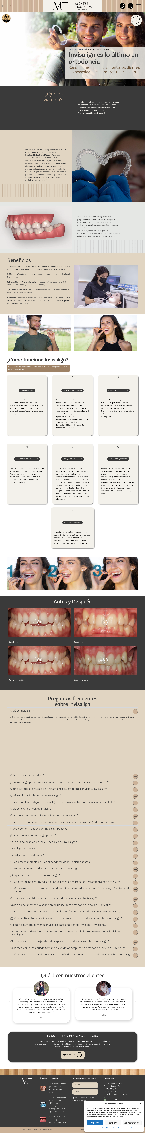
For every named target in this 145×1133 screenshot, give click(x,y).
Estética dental (80, 49)
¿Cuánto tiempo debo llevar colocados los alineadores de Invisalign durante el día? (62, 822)
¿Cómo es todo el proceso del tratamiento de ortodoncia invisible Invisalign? (58, 789)
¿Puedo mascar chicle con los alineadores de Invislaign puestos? (50, 862)
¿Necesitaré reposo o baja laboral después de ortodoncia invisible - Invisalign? (59, 941)
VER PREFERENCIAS (132, 1123)
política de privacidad (80, 1101)
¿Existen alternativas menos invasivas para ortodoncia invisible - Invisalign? (58, 925)
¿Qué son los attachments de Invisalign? (35, 795)
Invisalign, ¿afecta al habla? (27, 855)
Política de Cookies (103, 1128)
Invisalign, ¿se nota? (22, 848)
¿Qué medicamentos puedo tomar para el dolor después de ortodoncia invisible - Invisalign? (68, 948)
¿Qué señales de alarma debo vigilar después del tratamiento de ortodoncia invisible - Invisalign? (71, 954)
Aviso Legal (128, 1128)
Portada (71, 49)
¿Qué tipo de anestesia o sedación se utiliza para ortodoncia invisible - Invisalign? (61, 905)
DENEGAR (113, 1123)
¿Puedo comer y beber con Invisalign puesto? (38, 829)
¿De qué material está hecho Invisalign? (35, 875)
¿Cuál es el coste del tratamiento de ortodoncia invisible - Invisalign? (53, 898)
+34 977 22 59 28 (110, 1091)
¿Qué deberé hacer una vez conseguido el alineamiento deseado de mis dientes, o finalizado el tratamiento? (69, 890)
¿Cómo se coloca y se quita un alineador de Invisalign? (44, 815)
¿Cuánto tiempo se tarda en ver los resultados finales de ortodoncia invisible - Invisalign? (66, 912)
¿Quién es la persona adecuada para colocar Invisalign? (45, 868)
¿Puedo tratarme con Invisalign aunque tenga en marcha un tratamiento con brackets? (65, 882)
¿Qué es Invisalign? (22, 711)
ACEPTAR (95, 1123)
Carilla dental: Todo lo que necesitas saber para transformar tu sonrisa (57, 1088)
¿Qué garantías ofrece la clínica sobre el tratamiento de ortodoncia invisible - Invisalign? (66, 918)
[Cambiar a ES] (3, 6)
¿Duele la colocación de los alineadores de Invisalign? (43, 842)
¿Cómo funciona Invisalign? (27, 775)
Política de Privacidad (116, 1128)
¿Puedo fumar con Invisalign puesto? (33, 835)
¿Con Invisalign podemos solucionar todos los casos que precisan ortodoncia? (59, 782)
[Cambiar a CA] (9, 6)
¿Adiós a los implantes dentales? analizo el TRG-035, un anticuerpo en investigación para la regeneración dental (57, 1104)
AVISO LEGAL (27, 1130)
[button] (140, 1103)
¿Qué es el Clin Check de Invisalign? (32, 809)
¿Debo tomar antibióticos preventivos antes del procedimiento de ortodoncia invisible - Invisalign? (65, 933)
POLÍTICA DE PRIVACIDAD (43, 1130)
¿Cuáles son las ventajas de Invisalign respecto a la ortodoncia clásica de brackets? (62, 802)
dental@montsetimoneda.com (115, 1094)
